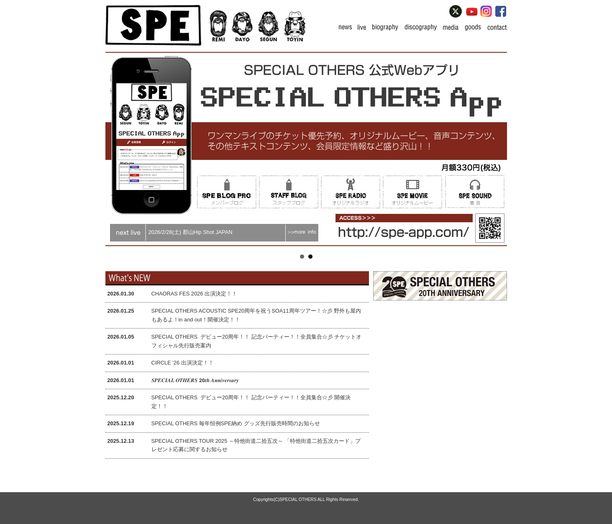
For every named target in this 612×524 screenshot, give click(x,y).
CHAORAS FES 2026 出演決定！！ (194, 293)
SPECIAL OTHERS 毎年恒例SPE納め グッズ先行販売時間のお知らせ (235, 423)
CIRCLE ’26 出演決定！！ (182, 363)
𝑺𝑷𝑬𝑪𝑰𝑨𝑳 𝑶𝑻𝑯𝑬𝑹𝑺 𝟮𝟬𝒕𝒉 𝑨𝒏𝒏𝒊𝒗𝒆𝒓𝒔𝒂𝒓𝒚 (195, 380)
